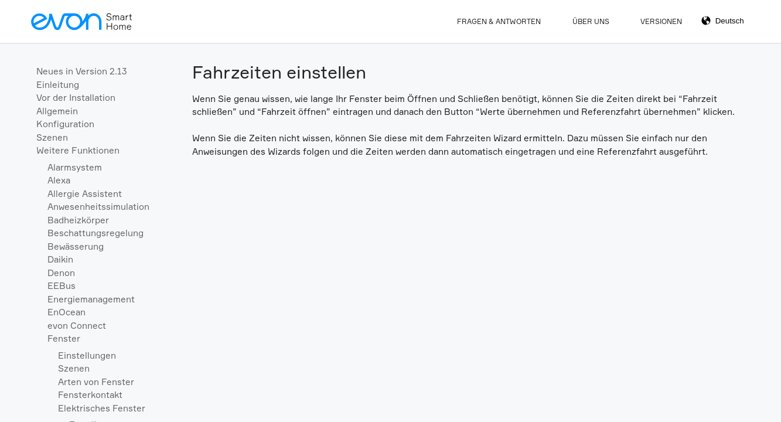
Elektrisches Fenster (101, 408)
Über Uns (590, 21)
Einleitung (57, 84)
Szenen (52, 137)
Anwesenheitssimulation (98, 206)
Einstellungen (87, 355)
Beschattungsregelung (95, 233)
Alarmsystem (74, 167)
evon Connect (76, 325)
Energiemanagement (91, 299)
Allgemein (57, 111)
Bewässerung (75, 246)
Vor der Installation (75, 97)
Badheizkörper (78, 220)
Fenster (63, 338)
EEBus (61, 285)
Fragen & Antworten (499, 21)
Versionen (661, 21)
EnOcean (66, 312)
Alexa (58, 180)
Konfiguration (65, 124)
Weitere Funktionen (78, 150)
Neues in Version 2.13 (81, 71)
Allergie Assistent (84, 193)
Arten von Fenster (96, 381)
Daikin (60, 259)
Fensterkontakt (90, 394)
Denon (61, 272)
